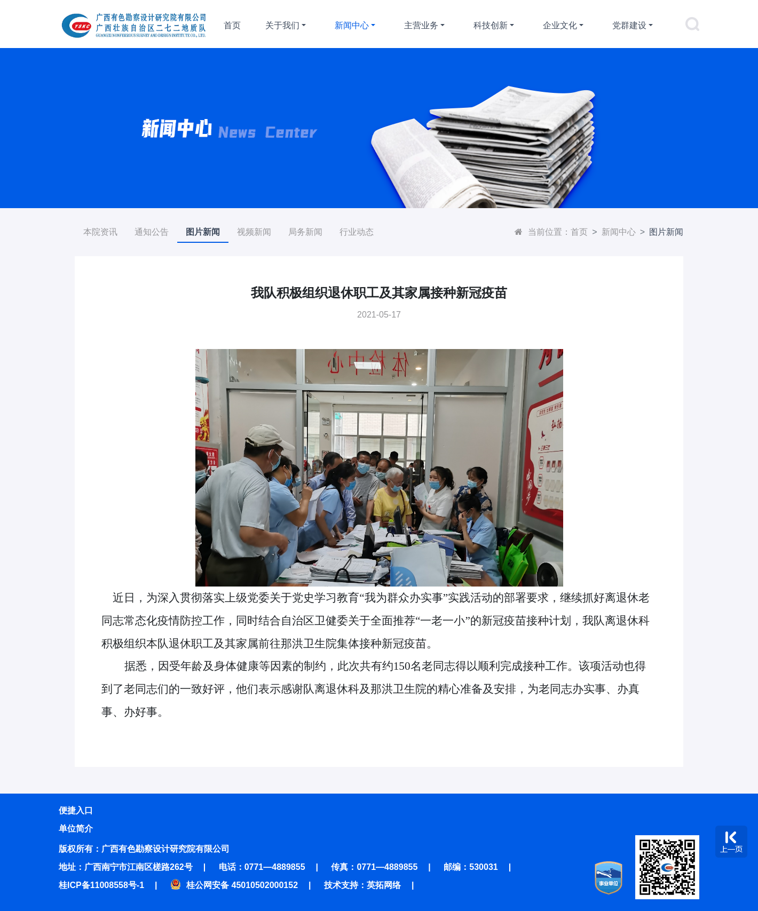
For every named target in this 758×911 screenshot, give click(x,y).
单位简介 (76, 828)
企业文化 (560, 25)
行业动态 (356, 231)
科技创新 (490, 25)
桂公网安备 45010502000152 (234, 885)
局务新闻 (305, 231)
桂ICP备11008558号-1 (101, 885)
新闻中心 (352, 25)
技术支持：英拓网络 (362, 885)
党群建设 (629, 25)
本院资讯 (100, 231)
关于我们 (282, 25)
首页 (232, 25)
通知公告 (152, 231)
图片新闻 (203, 231)
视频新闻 (254, 231)
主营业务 (421, 25)
